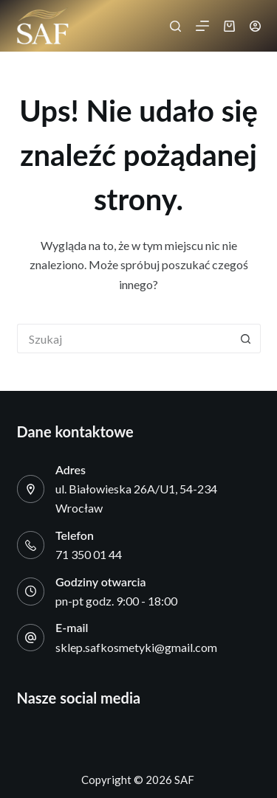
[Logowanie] (255, 26)
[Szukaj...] (124, 338)
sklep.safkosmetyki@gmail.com (136, 647)
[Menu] (202, 25)
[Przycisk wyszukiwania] (246, 338)
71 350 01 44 (88, 554)
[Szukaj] (175, 26)
